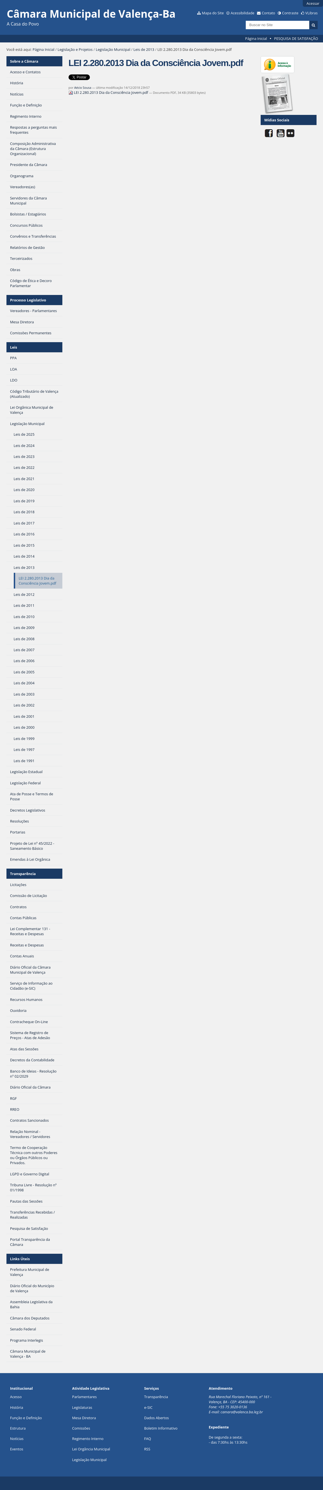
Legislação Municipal (113, 49)
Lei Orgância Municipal (91, 1449)
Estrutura (18, 1428)
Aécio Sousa (82, 87)
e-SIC (148, 1407)
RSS (147, 1449)
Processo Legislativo (28, 300)
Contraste (290, 12)
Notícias (17, 1438)
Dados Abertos (156, 1417)
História (16, 1407)
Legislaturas (82, 1407)
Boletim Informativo (161, 1428)
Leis (13, 347)
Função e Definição (26, 1417)
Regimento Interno (88, 1438)
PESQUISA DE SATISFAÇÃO (296, 38)
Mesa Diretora (84, 1417)
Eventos (16, 1449)
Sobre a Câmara (24, 61)
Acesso (16, 1396)
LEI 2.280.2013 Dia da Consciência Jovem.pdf (109, 92)
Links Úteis (20, 1258)
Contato (268, 12)
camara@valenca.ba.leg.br (241, 1411)
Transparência (23, 873)
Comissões (81, 1428)
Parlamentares (84, 1396)
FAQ (147, 1438)
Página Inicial (256, 38)
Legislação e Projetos (75, 49)
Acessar (312, 3)
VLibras (311, 12)
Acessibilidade (242, 12)
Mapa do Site (213, 12)
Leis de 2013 (143, 49)
